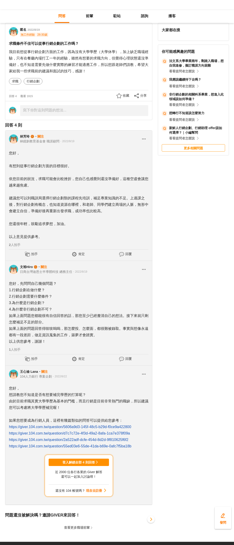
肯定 (81, 254)
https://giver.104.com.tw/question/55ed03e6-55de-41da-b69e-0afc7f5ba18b (70, 446)
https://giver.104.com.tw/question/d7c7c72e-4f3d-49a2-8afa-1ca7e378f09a (69, 433)
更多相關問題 (193, 148)
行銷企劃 (33, 81)
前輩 (89, 16)
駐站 (117, 16)
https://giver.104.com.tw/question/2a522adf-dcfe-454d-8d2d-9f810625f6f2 (68, 440)
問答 (62, 16)
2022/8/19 (34, 29)
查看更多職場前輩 (77, 527)
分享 (143, 95)
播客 (172, 16)
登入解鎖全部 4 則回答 (78, 462)
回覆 (128, 254)
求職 (15, 81)
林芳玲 (25, 136)
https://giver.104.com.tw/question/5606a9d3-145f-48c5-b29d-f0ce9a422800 (70, 427)
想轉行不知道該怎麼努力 (186, 113)
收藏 (126, 95)
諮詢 (144, 16)
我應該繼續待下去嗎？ (185, 79)
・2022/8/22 (59, 376)
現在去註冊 (94, 490)
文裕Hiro (26, 267)
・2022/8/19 (66, 141)
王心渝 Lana (29, 371)
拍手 (34, 254)
